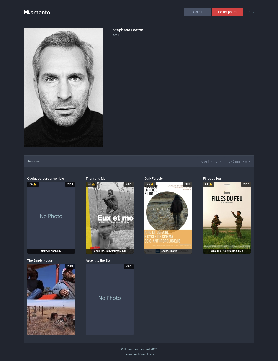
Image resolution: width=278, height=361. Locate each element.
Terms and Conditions (139, 354)
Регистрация (227, 12)
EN (249, 12)
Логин (197, 12)
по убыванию (237, 161)
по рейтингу (208, 161)
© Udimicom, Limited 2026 (139, 349)
